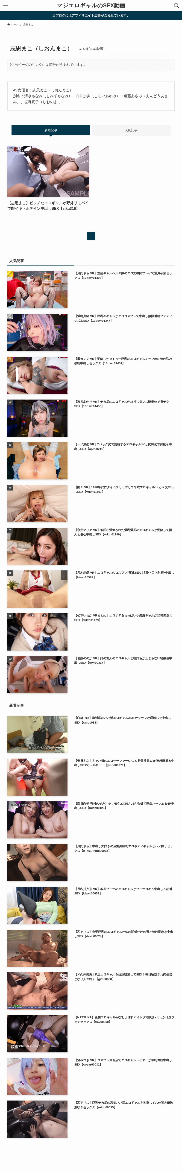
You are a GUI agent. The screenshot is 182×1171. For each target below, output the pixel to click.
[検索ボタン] (176, 5)
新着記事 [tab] (50, 130)
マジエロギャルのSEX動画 (91, 5)
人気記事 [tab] (131, 130)
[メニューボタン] (5, 5)
